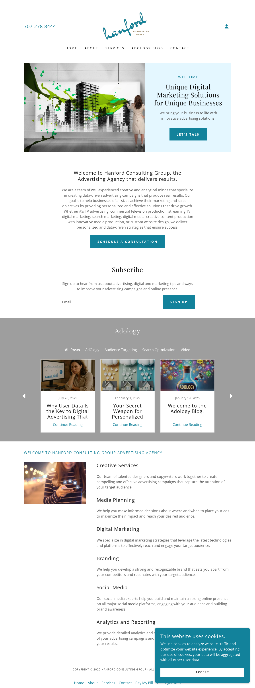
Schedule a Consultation (127, 241)
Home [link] (72, 48)
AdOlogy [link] (92, 350)
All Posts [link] (72, 350)
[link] (127, 26)
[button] (226, 26)
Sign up (179, 302)
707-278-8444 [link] (40, 26)
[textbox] (109, 302)
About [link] (91, 48)
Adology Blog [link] (147, 48)
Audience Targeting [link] (121, 350)
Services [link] (115, 48)
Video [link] (185, 350)
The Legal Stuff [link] (168, 683)
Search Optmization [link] (158, 350)
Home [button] (79, 683)
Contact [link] (179, 48)
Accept (205, 672)
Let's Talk (188, 134)
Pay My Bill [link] (144, 683)
